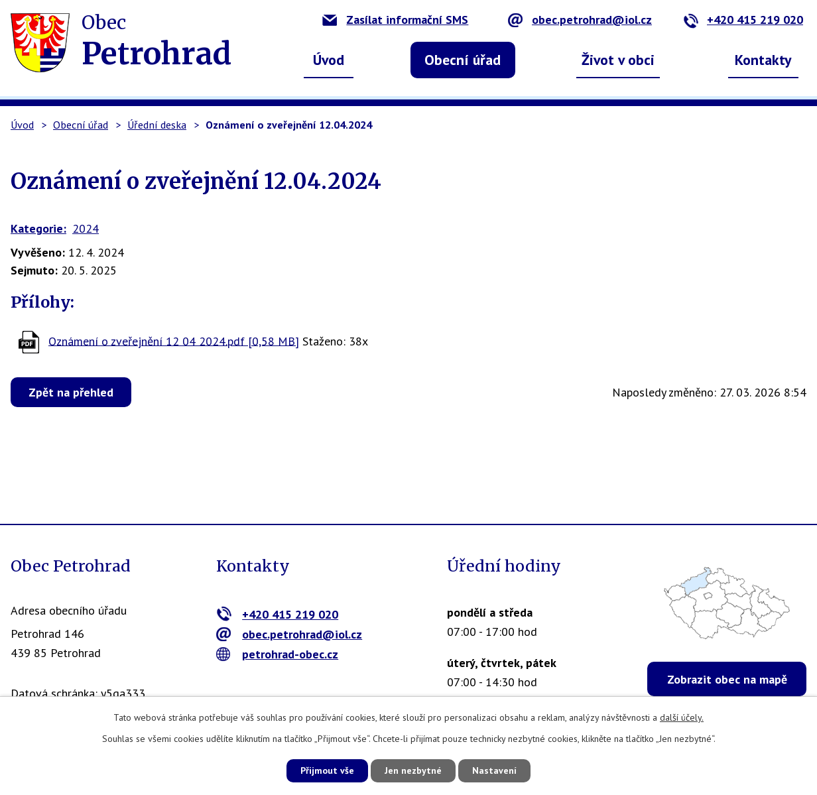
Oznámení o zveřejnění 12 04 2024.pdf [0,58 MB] (173, 340)
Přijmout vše (327, 770)
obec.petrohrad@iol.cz (580, 19)
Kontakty (763, 59)
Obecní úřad (462, 59)
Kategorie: (38, 228)
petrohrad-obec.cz (277, 654)
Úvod (328, 59)
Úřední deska (156, 124)
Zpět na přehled (71, 392)
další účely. (682, 717)
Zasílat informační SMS (395, 19)
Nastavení (494, 770)
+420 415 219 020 (743, 19)
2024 (85, 228)
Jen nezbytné (413, 770)
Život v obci (618, 59)
